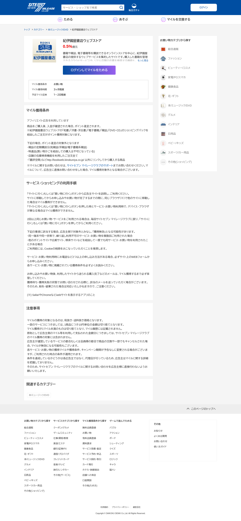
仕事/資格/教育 (60, 438)
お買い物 (87, 433)
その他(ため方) (89, 485)
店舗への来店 (89, 475)
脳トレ (113, 470)
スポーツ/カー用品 (174, 153)
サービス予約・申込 (91, 454)
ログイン (204, 7)
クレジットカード (61, 459)
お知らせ (158, 431)
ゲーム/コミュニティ (62, 433)
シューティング (117, 443)
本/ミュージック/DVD (39, 395)
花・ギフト (169, 96)
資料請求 (87, 443)
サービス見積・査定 (91, 448)
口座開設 (87, 480)
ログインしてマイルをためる (89, 70)
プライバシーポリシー (120, 507)
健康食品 (169, 87)
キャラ (113, 464)
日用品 (168, 134)
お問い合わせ (160, 441)
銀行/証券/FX (60, 448)
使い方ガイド (160, 446)
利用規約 (104, 507)
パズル (113, 427)
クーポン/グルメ (61, 427)
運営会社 (136, 507)
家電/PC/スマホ (173, 77)
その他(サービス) (61, 475)
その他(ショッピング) (176, 162)
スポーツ (114, 454)
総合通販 (169, 49)
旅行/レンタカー (61, 470)
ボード (113, 438)
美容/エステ (59, 443)
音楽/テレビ (59, 464)
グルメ (167, 115)
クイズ (113, 448)
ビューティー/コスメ (175, 68)
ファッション (171, 58)
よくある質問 (160, 436)
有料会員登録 (89, 438)
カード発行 (87, 464)
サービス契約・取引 (91, 459)
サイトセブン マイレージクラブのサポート (90, 165)
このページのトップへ (203, 408)
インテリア (169, 124)
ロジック (114, 459)
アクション (115, 433)
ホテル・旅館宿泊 (90, 470)
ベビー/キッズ (172, 143)
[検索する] (121, 8)
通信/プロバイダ (61, 454)
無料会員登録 (89, 427)
